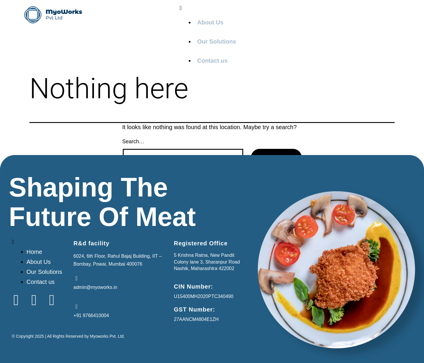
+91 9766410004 (91, 315)
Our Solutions (216, 41)
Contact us (212, 60)
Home (34, 252)
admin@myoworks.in (95, 287)
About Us (210, 22)
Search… (133, 141)
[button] (290, 8)
